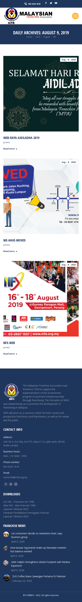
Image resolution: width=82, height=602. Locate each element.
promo (6, 142)
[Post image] (6, 534)
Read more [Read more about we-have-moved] (10, 251)
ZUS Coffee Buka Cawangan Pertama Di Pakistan (39, 576)
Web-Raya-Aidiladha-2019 (21, 137)
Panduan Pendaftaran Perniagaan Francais (26, 512)
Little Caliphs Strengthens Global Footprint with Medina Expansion (40, 563)
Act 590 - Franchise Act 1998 (18, 501)
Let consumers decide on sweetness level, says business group (36, 535)
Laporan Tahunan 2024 (15, 516)
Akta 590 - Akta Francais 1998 (19, 505)
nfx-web (9, 343)
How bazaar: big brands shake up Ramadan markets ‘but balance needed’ (38, 549)
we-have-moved (14, 240)
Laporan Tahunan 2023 (15, 509)
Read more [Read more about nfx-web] (10, 354)
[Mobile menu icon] (75, 16)
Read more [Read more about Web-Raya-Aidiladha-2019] (10, 148)
